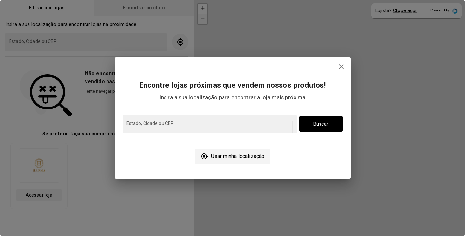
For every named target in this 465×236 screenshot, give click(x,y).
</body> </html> (232, 118)
